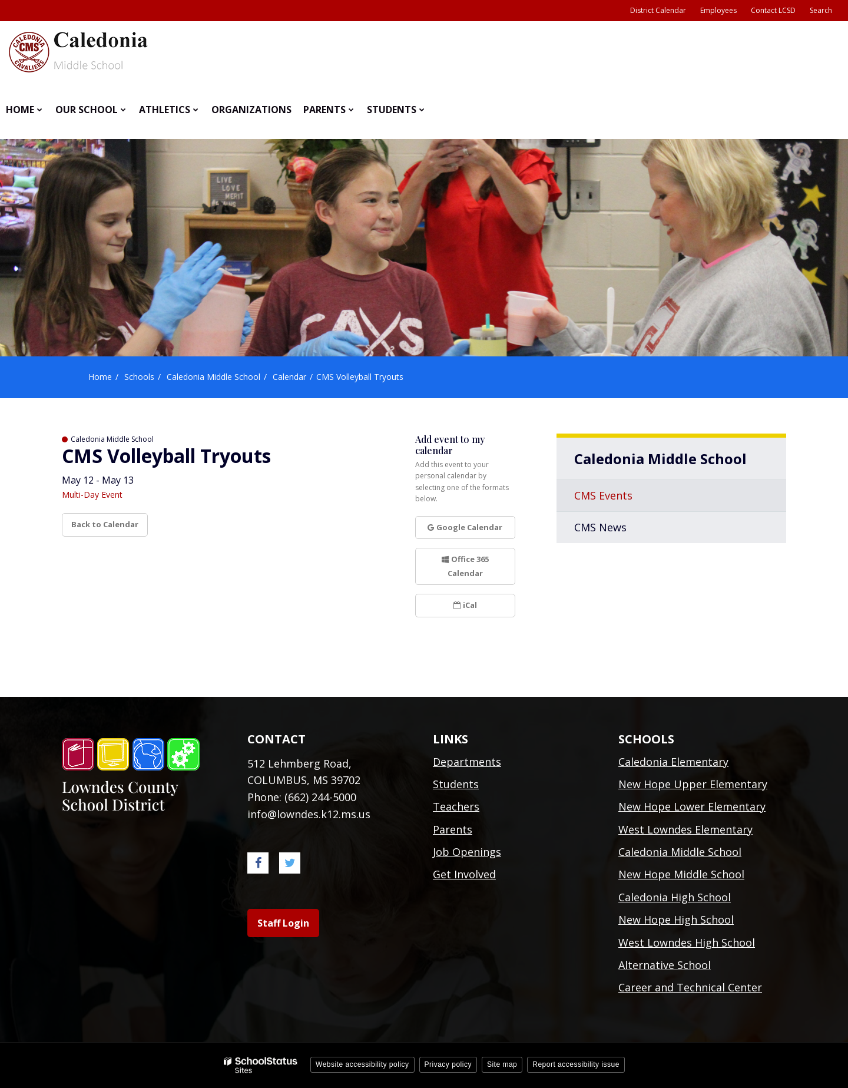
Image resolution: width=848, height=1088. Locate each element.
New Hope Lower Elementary (692, 806)
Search (821, 10)
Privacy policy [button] (448, 1064)
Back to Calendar (104, 524)
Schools (139, 376)
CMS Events (603, 495)
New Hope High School (676, 919)
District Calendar (658, 10)
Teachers (456, 806)
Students (456, 784)
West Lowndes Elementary (685, 829)
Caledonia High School (674, 897)
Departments (467, 762)
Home (100, 376)
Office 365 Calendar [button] (465, 566)
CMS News (600, 527)
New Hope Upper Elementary (692, 784)
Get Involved (464, 874)
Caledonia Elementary (673, 762)
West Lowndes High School (686, 942)
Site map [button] (502, 1064)
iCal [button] (465, 605)
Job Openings (467, 852)
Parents (452, 829)
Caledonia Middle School (213, 376)
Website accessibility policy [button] (362, 1064)
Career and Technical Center (690, 987)
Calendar (289, 376)
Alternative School (664, 965)
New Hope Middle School (681, 874)
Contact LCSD (773, 10)
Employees (718, 10)
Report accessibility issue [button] (576, 1064)
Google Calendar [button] (465, 527)
